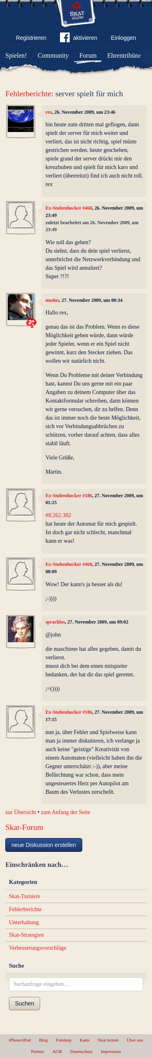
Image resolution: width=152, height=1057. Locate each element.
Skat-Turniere (24, 896)
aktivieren (78, 39)
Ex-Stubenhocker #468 (68, 208)
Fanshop (63, 1040)
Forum (88, 55)
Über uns (134, 1040)
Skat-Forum (24, 827)
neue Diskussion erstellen (43, 845)
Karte (84, 1040)
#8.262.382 (58, 515)
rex (48, 112)
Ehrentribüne (124, 55)
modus (52, 300)
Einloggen (123, 38)
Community (53, 55)
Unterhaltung (24, 922)
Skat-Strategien (26, 935)
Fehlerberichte (28, 93)
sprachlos (55, 622)
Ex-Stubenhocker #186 (68, 495)
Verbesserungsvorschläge (37, 948)
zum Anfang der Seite (65, 812)
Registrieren (31, 38)
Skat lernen (108, 1040)
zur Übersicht (20, 812)
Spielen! (16, 55)
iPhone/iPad (20, 1040)
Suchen (24, 1003)
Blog (43, 1040)
